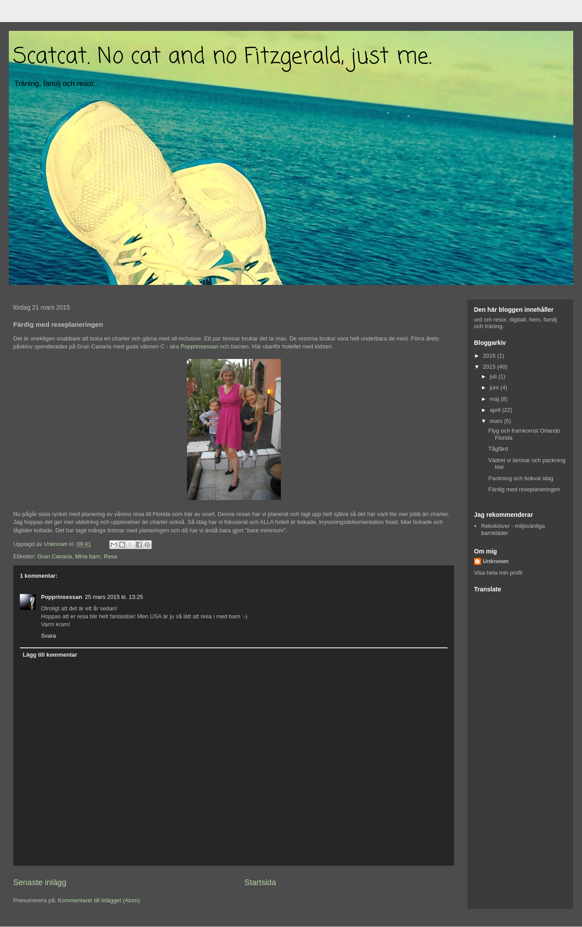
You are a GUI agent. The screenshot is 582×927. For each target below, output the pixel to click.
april (496, 410)
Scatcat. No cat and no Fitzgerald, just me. (222, 57)
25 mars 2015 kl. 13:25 (114, 597)
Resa (110, 556)
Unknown (496, 561)
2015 (490, 366)
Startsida (260, 882)
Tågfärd (498, 448)
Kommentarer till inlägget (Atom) (99, 900)
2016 (490, 355)
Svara (48, 635)
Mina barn (88, 556)
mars (497, 421)
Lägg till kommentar (50, 654)
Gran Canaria (54, 556)
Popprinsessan (199, 346)
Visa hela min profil (498, 572)
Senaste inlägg (39, 882)
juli (494, 376)
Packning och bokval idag (520, 478)
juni (495, 387)
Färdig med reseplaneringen (524, 489)
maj (495, 399)
